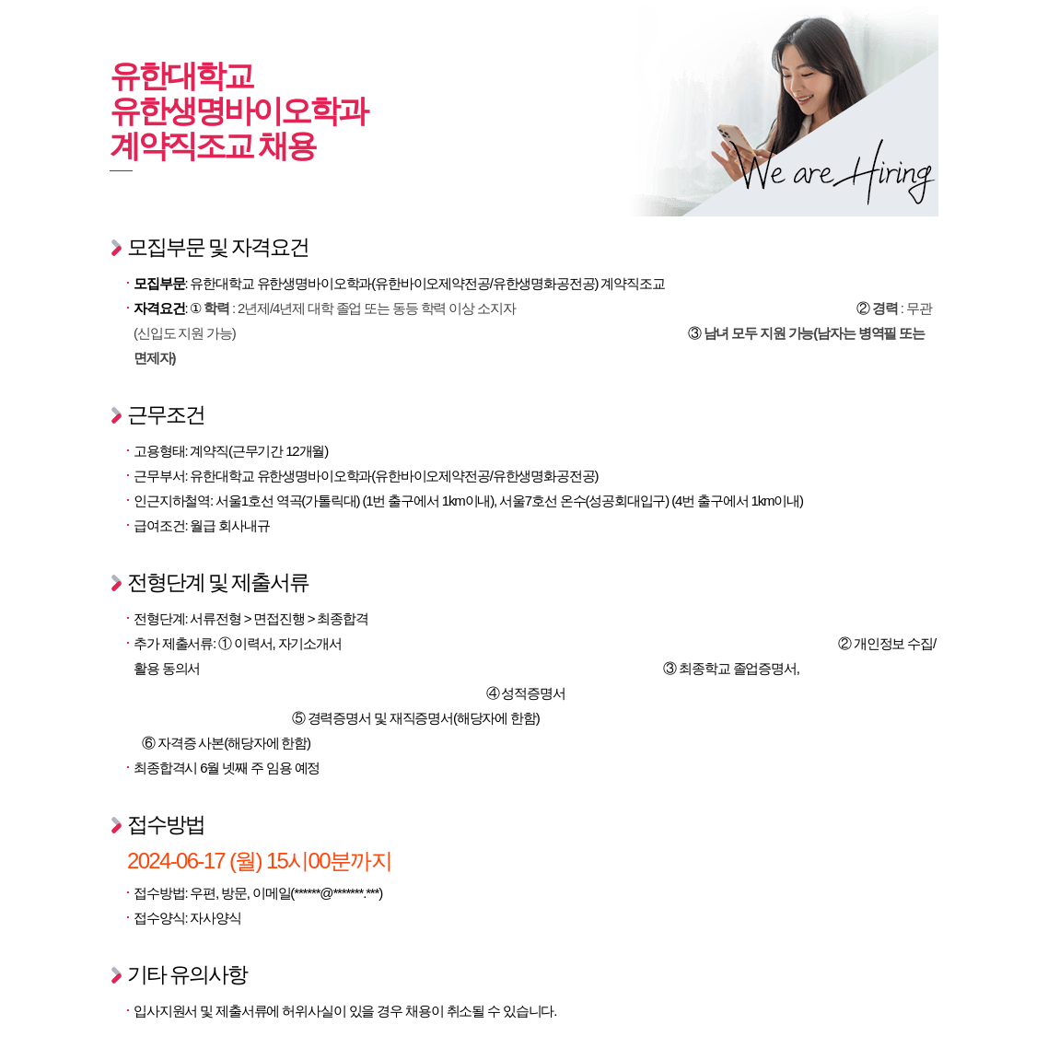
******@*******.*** (336, 893)
